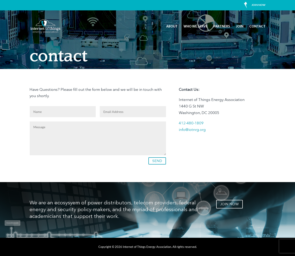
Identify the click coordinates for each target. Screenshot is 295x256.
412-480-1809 (191, 123)
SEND (157, 161)
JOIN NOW (229, 204)
